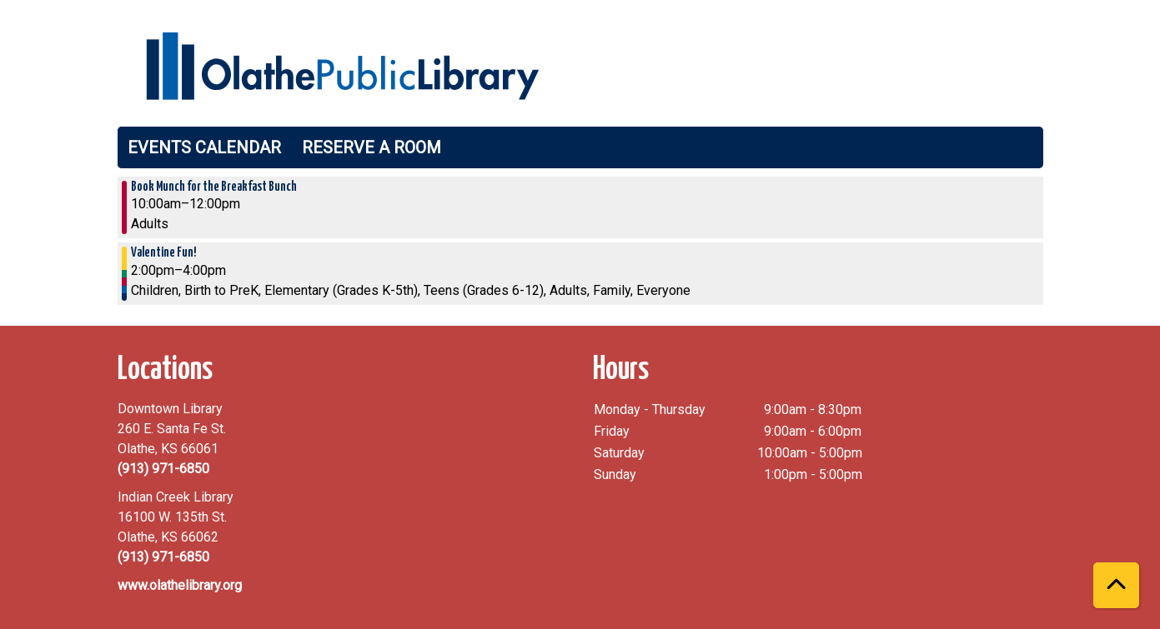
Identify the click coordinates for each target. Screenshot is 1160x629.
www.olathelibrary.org (180, 585)
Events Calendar (204, 147)
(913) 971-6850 (163, 469)
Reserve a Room (371, 147)
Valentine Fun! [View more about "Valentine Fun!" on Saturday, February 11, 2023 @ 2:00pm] (163, 253)
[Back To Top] (1116, 585)
